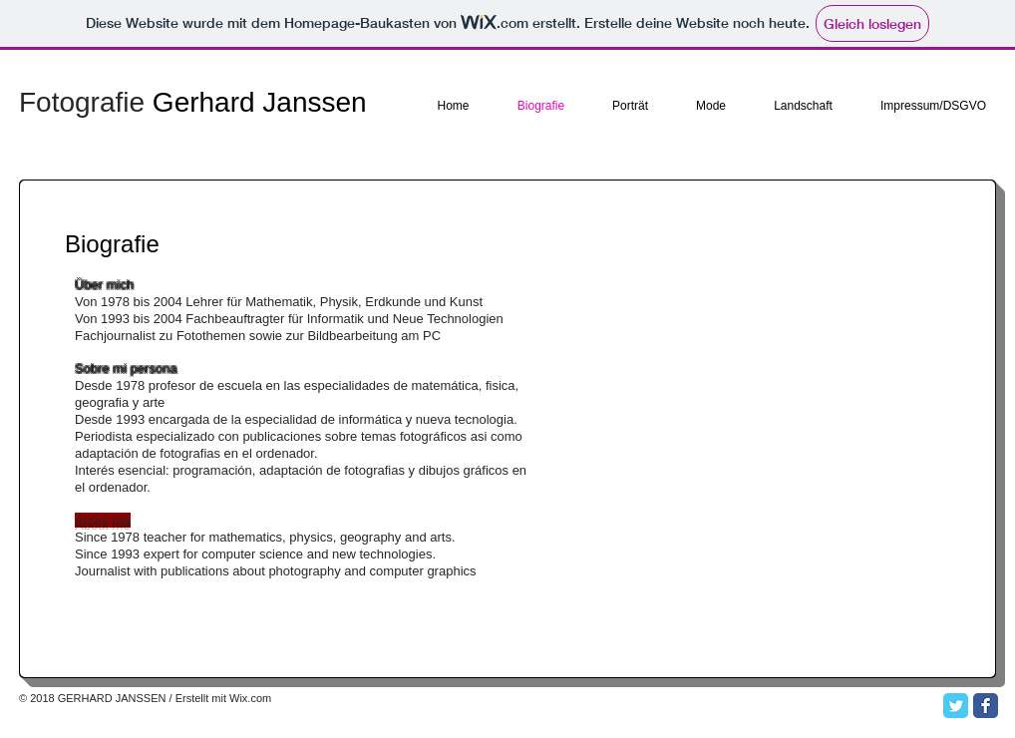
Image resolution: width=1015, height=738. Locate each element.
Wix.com (250, 698)
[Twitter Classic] (955, 705)
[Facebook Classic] (985, 705)
